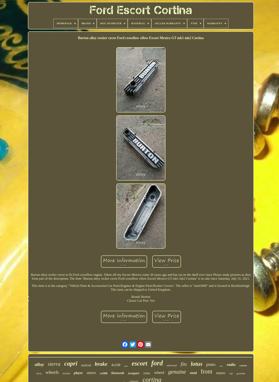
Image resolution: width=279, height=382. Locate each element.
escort (139, 363)
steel (193, 373)
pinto (210, 364)
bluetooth (117, 373)
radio (231, 364)
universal (172, 365)
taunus (220, 373)
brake (101, 364)
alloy (39, 364)
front (206, 371)
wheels (52, 372)
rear (221, 366)
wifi (231, 373)
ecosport (133, 373)
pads (126, 366)
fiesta (39, 373)
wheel (159, 372)
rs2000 (104, 373)
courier (243, 365)
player (78, 373)
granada (241, 373)
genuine (177, 372)
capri (71, 363)
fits (184, 364)
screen (66, 373)
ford (157, 363)
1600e (146, 373)
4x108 (115, 365)
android (86, 365)
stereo (91, 373)
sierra (54, 364)
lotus (196, 364)
